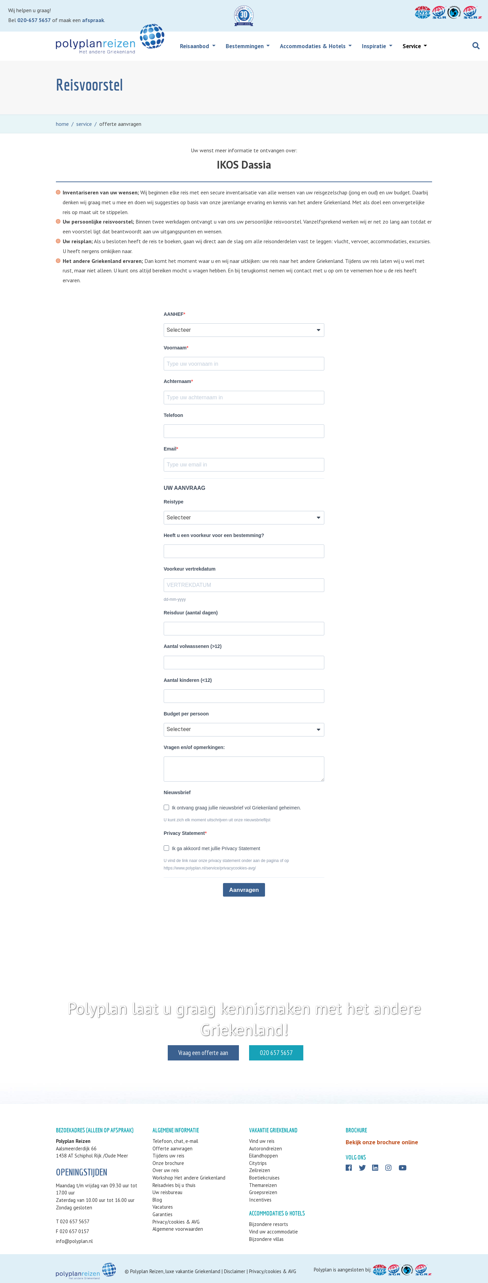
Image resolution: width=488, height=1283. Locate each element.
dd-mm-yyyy (175, 599)
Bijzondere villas (266, 1239)
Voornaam (175, 347)
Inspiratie (374, 46)
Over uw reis (165, 1170)
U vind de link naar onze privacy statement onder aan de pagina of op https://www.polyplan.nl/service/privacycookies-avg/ (226, 864)
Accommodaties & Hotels (313, 46)
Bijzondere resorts (268, 1224)
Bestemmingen (245, 46)
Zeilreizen (259, 1170)
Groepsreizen (263, 1192)
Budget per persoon (186, 713)
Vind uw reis (261, 1141)
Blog (157, 1199)
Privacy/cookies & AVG (176, 1222)
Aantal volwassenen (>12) (193, 646)
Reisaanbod (195, 46)
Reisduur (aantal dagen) (191, 612)
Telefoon (173, 415)
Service (412, 46)
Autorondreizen (265, 1148)
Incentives (260, 1199)
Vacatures (162, 1207)
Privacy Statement (184, 833)
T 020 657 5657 (72, 1221)
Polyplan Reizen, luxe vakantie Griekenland (175, 1271)
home (62, 123)
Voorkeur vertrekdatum (190, 569)
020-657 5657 (34, 20)
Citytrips (258, 1163)
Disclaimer (234, 1271)
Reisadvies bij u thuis (174, 1185)
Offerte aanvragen (172, 1148)
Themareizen (263, 1185)
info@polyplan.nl (74, 1241)
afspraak (93, 20)
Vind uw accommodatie (273, 1231)
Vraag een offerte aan (180, 1052)
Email (170, 449)
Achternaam (177, 381)
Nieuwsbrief (177, 792)
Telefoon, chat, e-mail (175, 1141)
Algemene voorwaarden (177, 1229)
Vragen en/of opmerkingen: (194, 747)
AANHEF (173, 314)
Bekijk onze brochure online (382, 1142)
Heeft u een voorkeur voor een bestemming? (214, 535)
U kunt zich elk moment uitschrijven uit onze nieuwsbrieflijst (217, 820)
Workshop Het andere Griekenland (188, 1177)
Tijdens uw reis (168, 1155)
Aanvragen (244, 890)
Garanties (162, 1214)
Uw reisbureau (167, 1192)
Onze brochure (168, 1163)
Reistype (173, 501)
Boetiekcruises (264, 1177)
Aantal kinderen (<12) (188, 680)
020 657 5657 (299, 1052)
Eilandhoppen (263, 1155)
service (84, 123)
